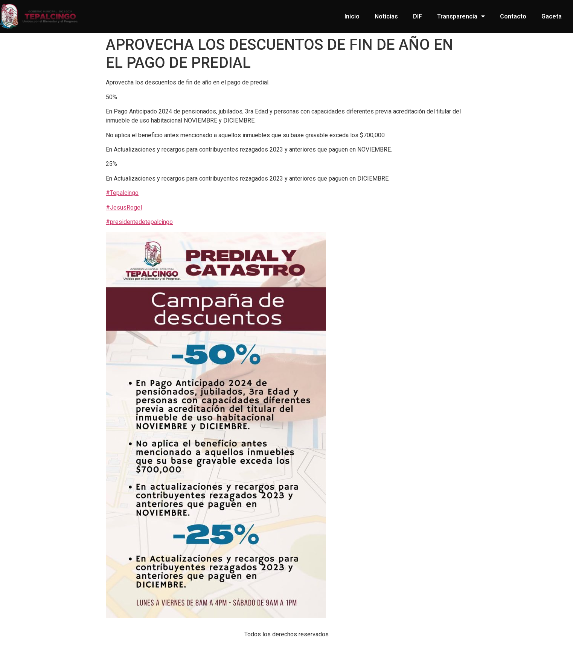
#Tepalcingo (122, 192)
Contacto (513, 16)
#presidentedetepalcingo (139, 221)
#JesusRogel (124, 207)
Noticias (386, 16)
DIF (417, 16)
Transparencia (461, 16)
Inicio (352, 16)
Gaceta (551, 16)
